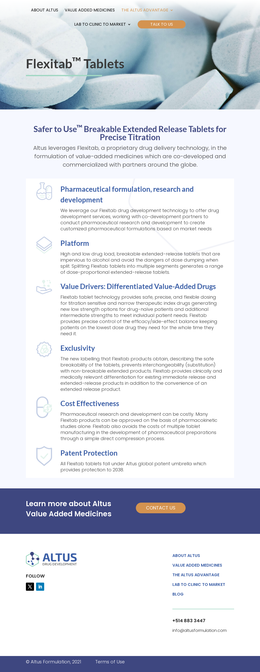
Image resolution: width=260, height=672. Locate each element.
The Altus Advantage (144, 10)
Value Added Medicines (90, 10)
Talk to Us (161, 24)
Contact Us (160, 508)
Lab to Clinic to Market (100, 25)
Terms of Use (110, 662)
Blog (178, 595)
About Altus (44, 10)
